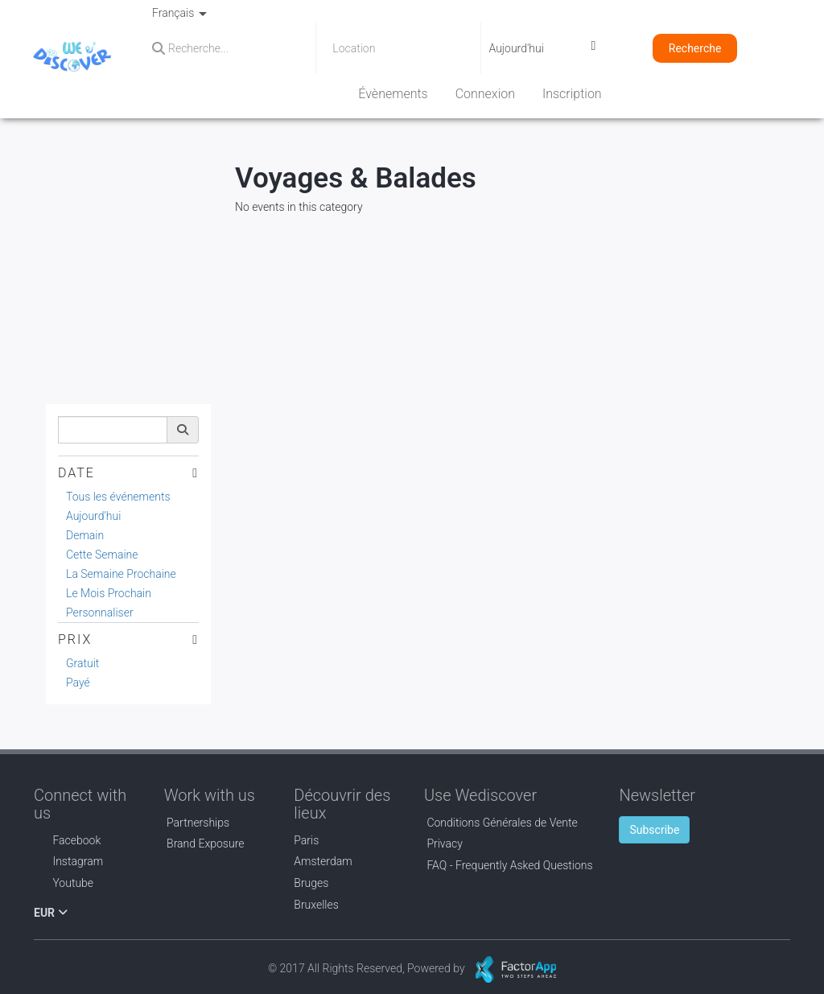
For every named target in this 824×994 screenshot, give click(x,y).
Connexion (485, 93)
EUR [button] (51, 912)
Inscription (572, 93)
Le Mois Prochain (108, 593)
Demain (85, 535)
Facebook (67, 840)
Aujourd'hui (93, 515)
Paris (306, 840)
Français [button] (179, 12)
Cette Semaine (102, 554)
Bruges (311, 882)
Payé (78, 682)
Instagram (68, 861)
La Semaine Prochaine (121, 573)
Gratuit (82, 663)
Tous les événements (118, 496)
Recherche (695, 48)
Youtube (63, 882)
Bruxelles (316, 904)
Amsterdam (323, 861)
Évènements (392, 93)
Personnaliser (100, 612)
